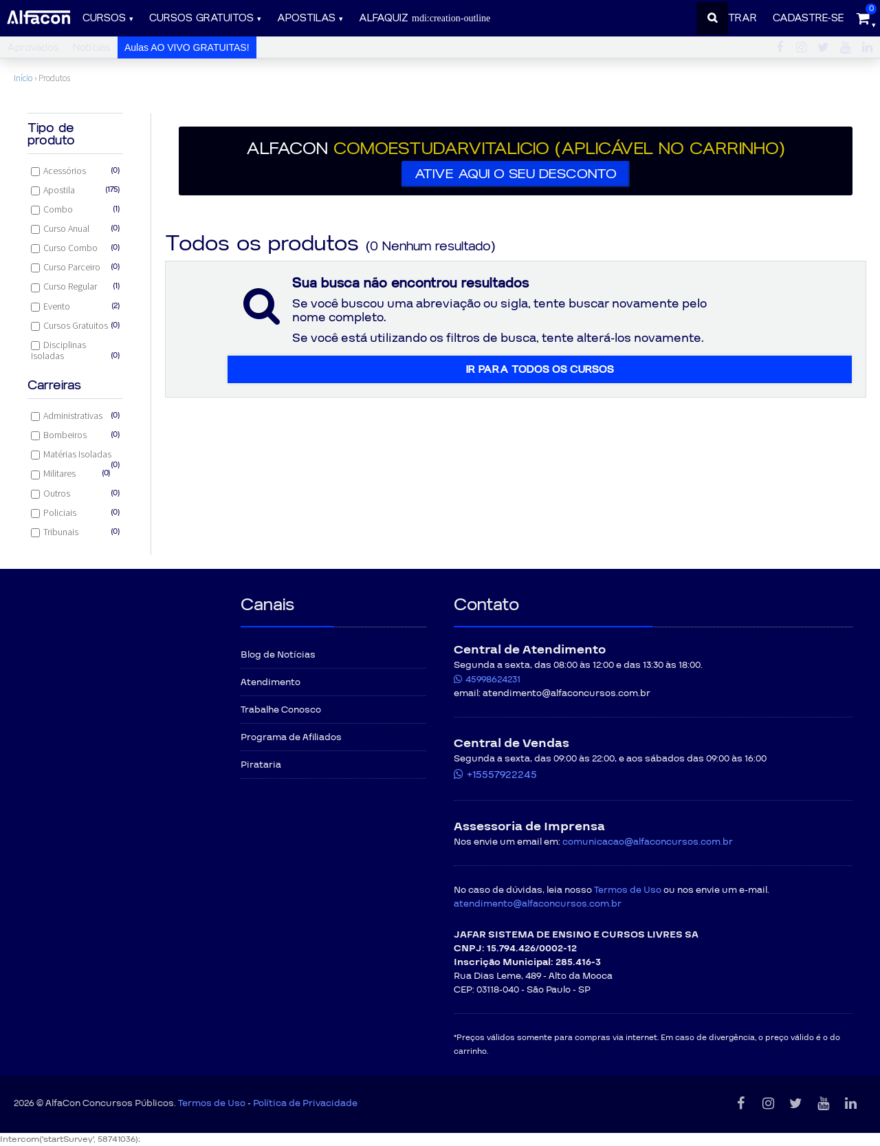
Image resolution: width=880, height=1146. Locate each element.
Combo (75, 209)
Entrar (736, 18)
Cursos (104, 18)
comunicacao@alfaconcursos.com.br (647, 842)
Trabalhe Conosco (281, 710)
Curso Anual (75, 228)
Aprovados (33, 48)
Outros (75, 493)
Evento (75, 306)
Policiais (75, 512)
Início (23, 78)
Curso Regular (75, 286)
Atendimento (270, 682)
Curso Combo (75, 247)
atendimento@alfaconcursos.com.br (538, 904)
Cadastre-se (808, 18)
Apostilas (306, 18)
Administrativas (75, 415)
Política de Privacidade (305, 1103)
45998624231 (492, 679)
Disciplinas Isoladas (75, 350)
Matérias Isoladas (75, 456)
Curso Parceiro (75, 267)
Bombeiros (75, 435)
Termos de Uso (627, 890)
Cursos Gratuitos (75, 325)
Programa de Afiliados (291, 737)
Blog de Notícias (278, 655)
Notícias (92, 48)
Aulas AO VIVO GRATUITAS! (187, 47)
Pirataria (261, 765)
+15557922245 (502, 774)
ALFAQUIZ (424, 18)
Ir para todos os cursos (540, 369)
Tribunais (75, 532)
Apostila (75, 190)
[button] (515, 161)
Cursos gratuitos (201, 18)
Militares (71, 473)
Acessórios (75, 170)
